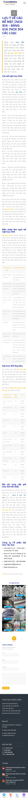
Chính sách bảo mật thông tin (10, 703)
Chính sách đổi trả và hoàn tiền (10, 706)
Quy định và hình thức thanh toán (11, 713)
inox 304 (19, 42)
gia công (18, 92)
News (4, 36)
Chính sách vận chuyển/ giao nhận (11, 710)
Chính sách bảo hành (7, 708)
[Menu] (24, 3)
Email (3, 659)
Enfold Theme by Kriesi (18, 791)
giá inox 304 (10, 574)
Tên (3, 652)
